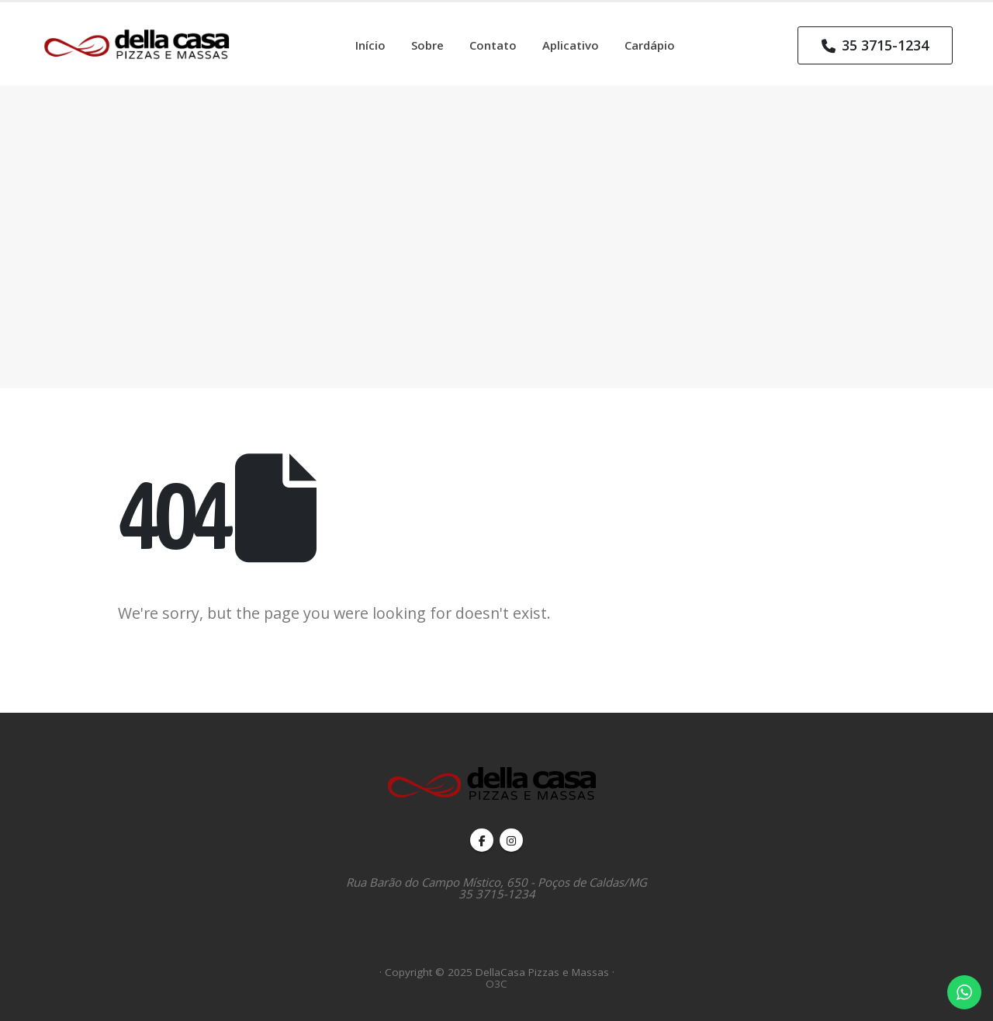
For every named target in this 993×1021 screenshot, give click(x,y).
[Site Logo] (141, 44)
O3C (496, 984)
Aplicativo (570, 45)
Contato (493, 45)
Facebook (481, 840)
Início (370, 45)
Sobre (427, 45)
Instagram (511, 840)
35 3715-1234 (875, 45)
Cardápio (650, 45)
